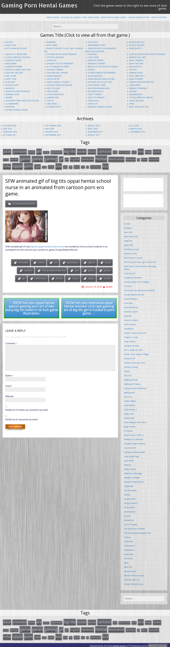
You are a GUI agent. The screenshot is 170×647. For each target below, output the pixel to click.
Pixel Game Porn (90, 17)
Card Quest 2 (135, 48)
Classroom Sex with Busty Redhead (147, 54)
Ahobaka (51, 42)
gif (23, 277)
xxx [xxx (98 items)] (105, 165)
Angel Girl (10, 45)
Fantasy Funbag (55, 69)
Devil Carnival (136, 60)
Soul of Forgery (96, 97)
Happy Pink (10, 79)
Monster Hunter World (17, 91)
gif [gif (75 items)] (61, 158)
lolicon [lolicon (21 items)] (144, 159)
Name (9, 374)
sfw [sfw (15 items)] (70, 166)
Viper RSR (9, 106)
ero (76, 269)
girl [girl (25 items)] (66, 158)
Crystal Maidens (55, 57)
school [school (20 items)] (51, 166)
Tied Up (50, 100)
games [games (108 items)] (37, 158)
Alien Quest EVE (137, 42)
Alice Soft (93, 42)
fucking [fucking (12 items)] (5, 159)
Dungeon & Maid (13, 66)
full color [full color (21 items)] (14, 159)
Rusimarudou (136, 94)
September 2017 (53, 135)
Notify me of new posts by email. (21, 418)
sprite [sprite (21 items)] (76, 166)
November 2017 (137, 131)
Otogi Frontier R (55, 94)
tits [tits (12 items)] (87, 166)
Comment (11, 342)
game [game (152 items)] (25, 158)
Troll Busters (136, 100)
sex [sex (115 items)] (58, 165)
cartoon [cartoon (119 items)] (104, 151)
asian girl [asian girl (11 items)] (46, 152)
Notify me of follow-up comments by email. (26, 409)
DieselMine (10, 63)
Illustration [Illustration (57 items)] (116, 159)
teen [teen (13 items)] (83, 166)
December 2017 (95, 131)
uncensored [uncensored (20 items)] (95, 166)
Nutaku (133, 91)
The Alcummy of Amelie (141, 97)
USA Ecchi (92, 103)
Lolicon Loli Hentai (71, 17)
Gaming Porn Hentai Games (39, 5)
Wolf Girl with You (139, 106)
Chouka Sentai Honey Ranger (61, 54)
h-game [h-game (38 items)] (75, 159)
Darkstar (51, 60)
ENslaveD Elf (135, 66)
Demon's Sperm (95, 60)
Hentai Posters (159, 17)
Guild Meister (95, 76)
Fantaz (91, 69)
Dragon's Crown (96, 63)
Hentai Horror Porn (138, 17)
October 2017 (9, 135)
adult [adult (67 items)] (7, 151)
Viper (131, 103)
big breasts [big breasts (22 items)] (56, 152)
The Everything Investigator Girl (22, 100)
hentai (59, 277)
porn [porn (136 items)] (28, 165)
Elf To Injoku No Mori (58, 66)
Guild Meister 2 (137, 76)
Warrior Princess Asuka (100, 106)
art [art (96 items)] (39, 151)
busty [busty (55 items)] (92, 151)
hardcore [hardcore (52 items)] (87, 159)
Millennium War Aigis (99, 88)
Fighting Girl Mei (14, 72)
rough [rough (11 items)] (44, 166)
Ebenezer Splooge (158, 644)
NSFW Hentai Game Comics (114, 17)
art (55, 261)
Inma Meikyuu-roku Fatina (101, 79)
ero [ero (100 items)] (140, 151)
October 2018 (9, 125)
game (91, 269)
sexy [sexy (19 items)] (65, 166)
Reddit (109, 285)
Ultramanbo (12, 103)
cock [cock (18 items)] (115, 152)
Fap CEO (133, 69)
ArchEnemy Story (97, 45)
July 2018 (134, 125)
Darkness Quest (13, 60)
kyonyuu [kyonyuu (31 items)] (130, 158)
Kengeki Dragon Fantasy (141, 82)
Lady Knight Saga (96, 85)
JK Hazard (10, 82)
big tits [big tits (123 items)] (69, 151)
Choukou (92, 54)
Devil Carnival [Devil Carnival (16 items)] (124, 152)
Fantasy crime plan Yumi (18, 69)
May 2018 (49, 128)
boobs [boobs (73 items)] (81, 151)
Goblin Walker (54, 76)
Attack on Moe (136, 45)
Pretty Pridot (95, 94)
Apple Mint (52, 45)
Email (8, 385)
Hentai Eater (53, 79)
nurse (75, 277)
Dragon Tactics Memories (60, 63)
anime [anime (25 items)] (31, 151)
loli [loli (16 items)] (138, 159)
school (107, 277)
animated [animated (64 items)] (19, 151)
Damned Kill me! (137, 57)
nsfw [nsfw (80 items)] (7, 165)
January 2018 (51, 131)
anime (41, 261)
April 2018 (93, 128)
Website (9, 395)
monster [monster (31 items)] (154, 158)
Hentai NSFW (52, 17)
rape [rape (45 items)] (37, 166)
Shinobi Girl (53, 97)
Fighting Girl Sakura (57, 72)
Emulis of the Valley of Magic (103, 66)
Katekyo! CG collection (100, 82)
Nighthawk (52, 91)
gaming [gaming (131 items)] (50, 158)
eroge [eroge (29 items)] (148, 151)
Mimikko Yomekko (138, 88)
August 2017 (94, 135)
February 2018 (10, 131)
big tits (91, 261)
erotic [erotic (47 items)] (157, 151)
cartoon (28, 269)
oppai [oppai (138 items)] (17, 165)
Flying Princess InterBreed (102, 72)
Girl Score (10, 76)
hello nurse (40, 277)
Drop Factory (136, 63)
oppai (91, 277)
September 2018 (53, 125)
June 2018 (7, 128)
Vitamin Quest (54, 106)
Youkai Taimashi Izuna (16, 110)
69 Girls (9, 42)
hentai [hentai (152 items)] (101, 158)
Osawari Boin (12, 94)
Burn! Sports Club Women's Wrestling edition (140, 267)
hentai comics (119, 644)
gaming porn (135, 72)
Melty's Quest (54, 88)
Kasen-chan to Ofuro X (58, 82)
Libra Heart (135, 85)
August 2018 (94, 125)
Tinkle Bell (93, 100)
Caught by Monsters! (16, 54)
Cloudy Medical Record (17, 57)
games (107, 269)
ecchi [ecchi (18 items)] (134, 152)
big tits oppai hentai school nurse (47, 245)
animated (23, 261)
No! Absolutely (95, 91)
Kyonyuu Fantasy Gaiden (59, 85)
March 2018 (136, 128)
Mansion (9, 88)
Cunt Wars (93, 57)
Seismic (9, 97)
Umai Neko (52, 103)
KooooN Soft (12, 85)
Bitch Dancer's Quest (16, 48)
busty (107, 261)
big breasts (72, 261)
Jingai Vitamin (136, 79)
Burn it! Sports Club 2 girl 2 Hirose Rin (140, 261)
